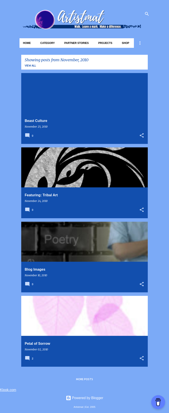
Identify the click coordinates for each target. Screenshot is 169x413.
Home (27, 43)
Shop (125, 43)
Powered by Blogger (84, 398)
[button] (141, 136)
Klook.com (8, 390)
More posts (84, 379)
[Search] (147, 14)
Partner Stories (76, 43)
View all (30, 65)
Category (47, 43)
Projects (105, 43)
